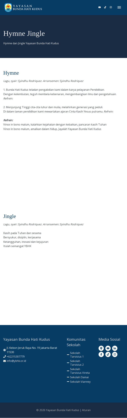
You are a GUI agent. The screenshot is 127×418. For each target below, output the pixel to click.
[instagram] (111, 7)
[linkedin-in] (115, 348)
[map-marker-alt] (102, 348)
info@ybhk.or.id (16, 361)
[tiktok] (106, 7)
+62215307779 (16, 356)
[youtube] (100, 7)
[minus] (79, 355)
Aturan (86, 410)
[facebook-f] (102, 354)
